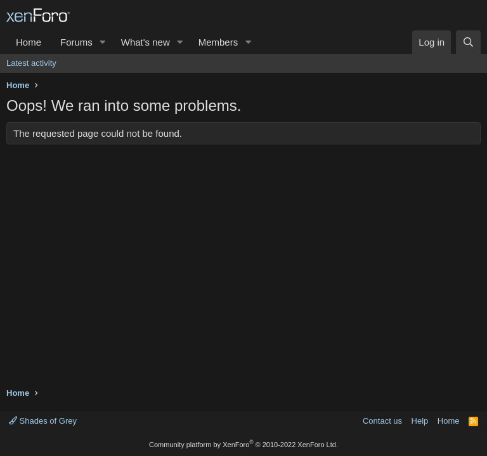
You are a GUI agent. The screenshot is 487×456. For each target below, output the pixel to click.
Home (28, 42)
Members (218, 42)
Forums (76, 42)
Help (420, 421)
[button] (103, 42)
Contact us (382, 421)
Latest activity (31, 63)
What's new (145, 42)
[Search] (468, 42)
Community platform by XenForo (243, 444)
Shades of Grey (43, 421)
